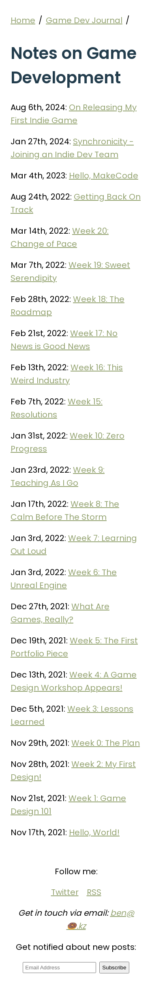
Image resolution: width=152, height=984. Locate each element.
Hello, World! (94, 832)
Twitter (65, 892)
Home (23, 20)
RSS (94, 892)
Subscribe (114, 967)
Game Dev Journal (84, 20)
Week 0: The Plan (105, 743)
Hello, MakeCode (103, 175)
